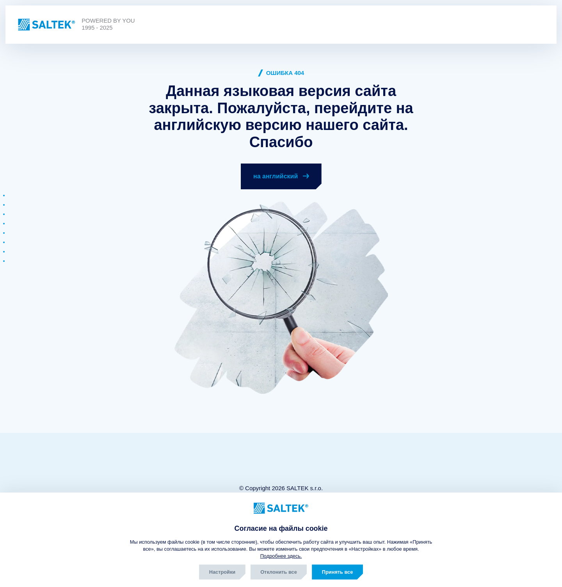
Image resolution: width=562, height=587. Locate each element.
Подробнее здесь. (281, 556)
